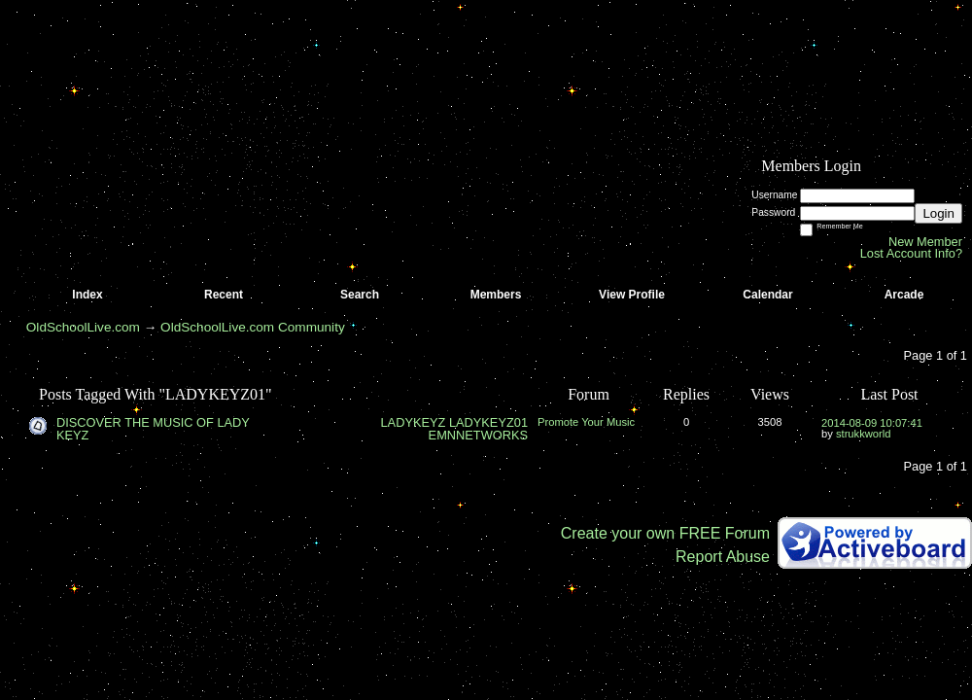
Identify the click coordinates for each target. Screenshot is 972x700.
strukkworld (863, 433)
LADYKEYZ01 (488, 422)
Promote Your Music (586, 422)
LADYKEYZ (412, 422)
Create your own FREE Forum (665, 533)
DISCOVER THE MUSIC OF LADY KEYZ (153, 428)
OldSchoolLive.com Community (252, 327)
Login (938, 213)
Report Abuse (723, 556)
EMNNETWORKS (478, 435)
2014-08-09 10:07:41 (871, 423)
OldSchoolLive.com (83, 327)
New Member (925, 241)
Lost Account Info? (911, 253)
